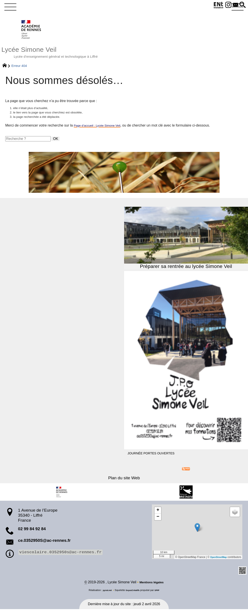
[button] (242, 5)
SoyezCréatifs (133, 596)
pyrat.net (105, 596)
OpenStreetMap (217, 562)
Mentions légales (151, 588)
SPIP (159, 596)
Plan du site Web (124, 483)
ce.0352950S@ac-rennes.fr (44, 545)
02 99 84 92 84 (32, 534)
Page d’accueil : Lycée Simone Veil (101, 130)
